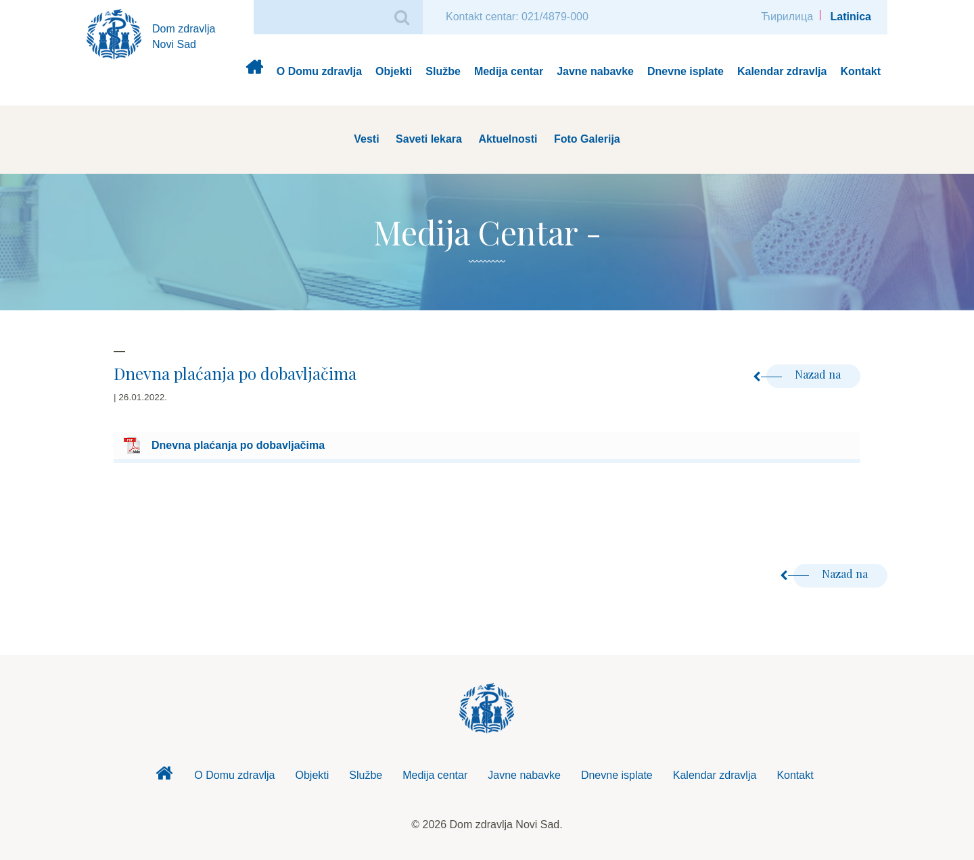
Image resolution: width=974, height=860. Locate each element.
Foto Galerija (587, 139)
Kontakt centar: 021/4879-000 (517, 16)
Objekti (393, 71)
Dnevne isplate (685, 71)
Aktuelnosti (507, 139)
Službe (443, 71)
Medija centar (508, 71)
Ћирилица (787, 16)
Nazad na (804, 374)
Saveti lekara (429, 139)
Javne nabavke (595, 71)
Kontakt (860, 71)
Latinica (851, 16)
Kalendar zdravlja (782, 71)
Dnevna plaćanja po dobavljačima (238, 445)
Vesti (366, 139)
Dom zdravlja (254, 72)
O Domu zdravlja (319, 71)
